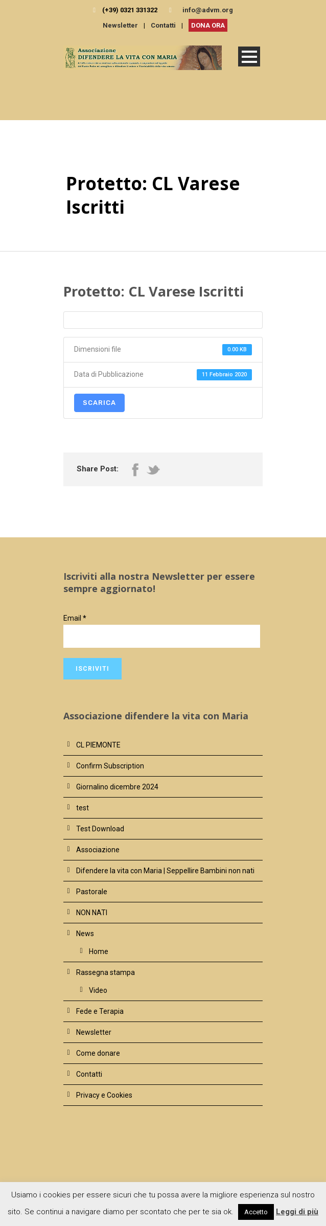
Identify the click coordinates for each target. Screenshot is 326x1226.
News (85, 933)
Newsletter (120, 25)
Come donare (98, 1053)
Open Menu (249, 56)
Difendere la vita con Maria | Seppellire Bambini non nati (165, 871)
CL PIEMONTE (98, 745)
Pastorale (91, 892)
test (82, 808)
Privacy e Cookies (104, 1095)
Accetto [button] (256, 1212)
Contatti (163, 25)
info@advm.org (207, 10)
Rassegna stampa (105, 972)
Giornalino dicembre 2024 (117, 787)
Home (98, 951)
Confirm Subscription (110, 766)
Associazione (98, 850)
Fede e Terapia (100, 1011)
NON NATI (91, 913)
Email (74, 618)
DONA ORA (208, 25)
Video (98, 990)
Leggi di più (297, 1211)
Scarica (99, 402)
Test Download (100, 829)
